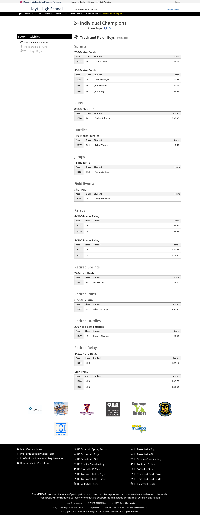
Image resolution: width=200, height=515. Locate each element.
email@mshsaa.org (74, 503)
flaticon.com (72, 508)
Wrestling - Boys (31, 51)
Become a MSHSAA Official (34, 463)
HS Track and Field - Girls (91, 478)
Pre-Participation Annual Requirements (41, 458)
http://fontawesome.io (139, 508)
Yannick (89, 508)
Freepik (96, 508)
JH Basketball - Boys (145, 449)
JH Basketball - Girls (145, 454)
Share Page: (94, 28)
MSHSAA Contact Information (124, 503)
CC (84, 508)
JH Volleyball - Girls (144, 483)
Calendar (48, 13)
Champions (113, 13)
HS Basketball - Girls (88, 459)
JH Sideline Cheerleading (147, 459)
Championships (93, 13)
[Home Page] (73, 2)
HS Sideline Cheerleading (90, 464)
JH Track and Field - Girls (147, 478)
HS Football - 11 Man (88, 469)
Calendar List (61, 13)
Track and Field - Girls (33, 46)
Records (76, 13)
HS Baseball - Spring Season (92, 449)
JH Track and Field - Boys (147, 474)
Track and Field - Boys (34, 42)
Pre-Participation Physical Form (37, 453)
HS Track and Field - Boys (91, 474)
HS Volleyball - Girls (87, 483)
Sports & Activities (32, 13)
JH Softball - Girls (143, 469)
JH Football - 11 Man (145, 464)
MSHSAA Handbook (31, 449)
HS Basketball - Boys (88, 454)
